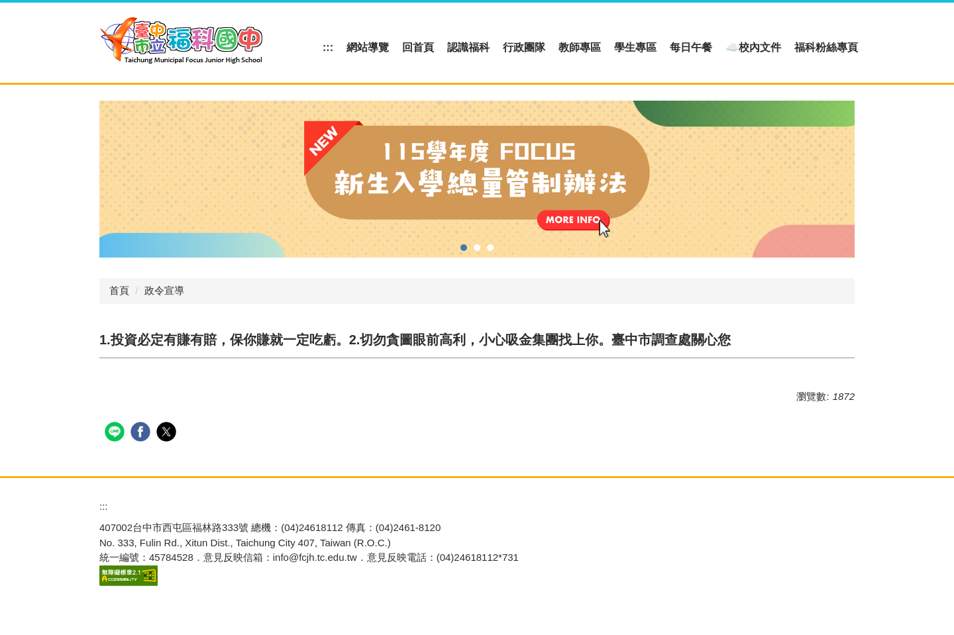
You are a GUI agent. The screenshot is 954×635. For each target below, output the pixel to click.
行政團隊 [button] (524, 47)
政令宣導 (164, 290)
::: (328, 47)
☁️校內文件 (753, 47)
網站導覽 (367, 47)
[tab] (463, 248)
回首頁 (418, 47)
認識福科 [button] (468, 47)
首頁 (119, 290)
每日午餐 (691, 47)
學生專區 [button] (635, 47)
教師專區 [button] (579, 47)
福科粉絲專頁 (826, 47)
